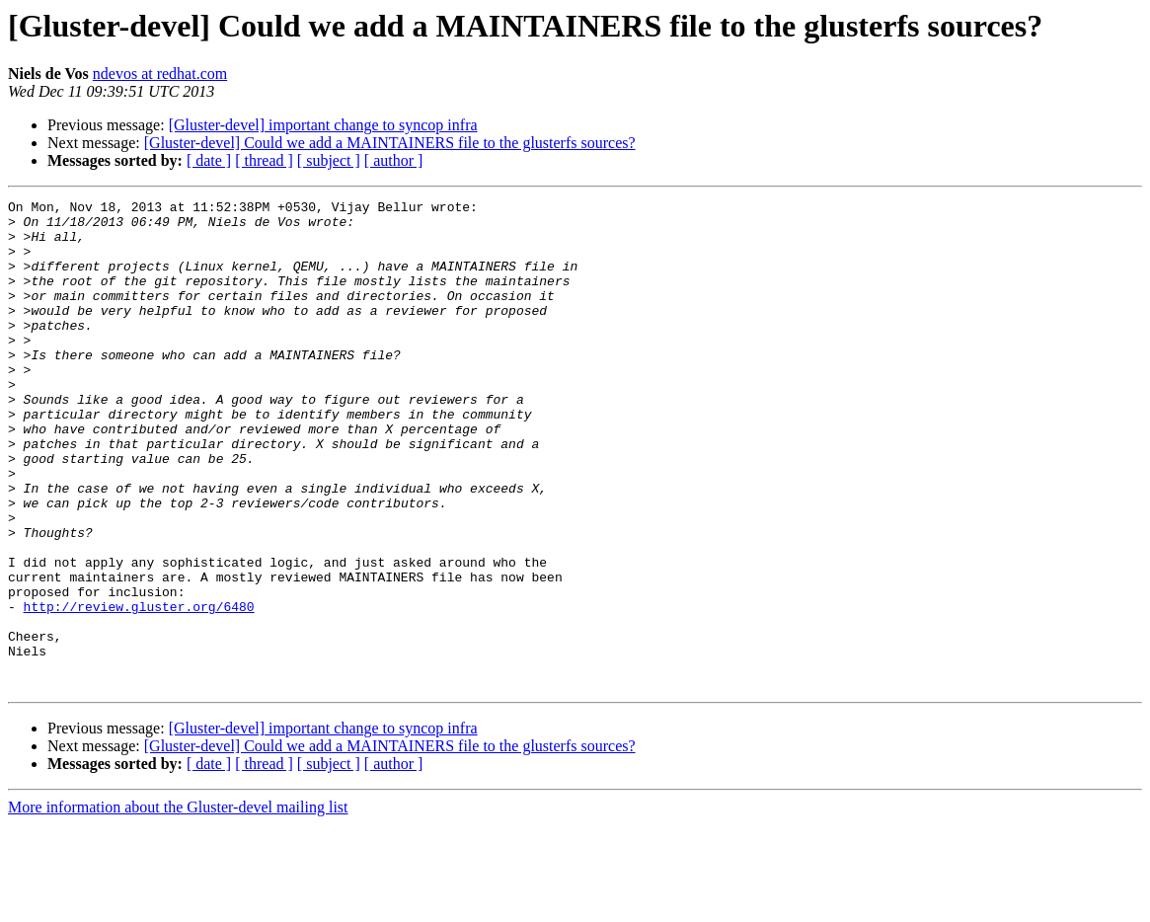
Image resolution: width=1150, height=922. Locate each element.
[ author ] (393, 160)
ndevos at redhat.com (160, 73)
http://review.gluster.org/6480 (139, 689)
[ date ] (209, 160)
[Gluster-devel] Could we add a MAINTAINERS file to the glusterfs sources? (390, 142)
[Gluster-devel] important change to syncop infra (323, 124)
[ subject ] (328, 160)
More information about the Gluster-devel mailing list (178, 904)
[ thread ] (264, 160)
